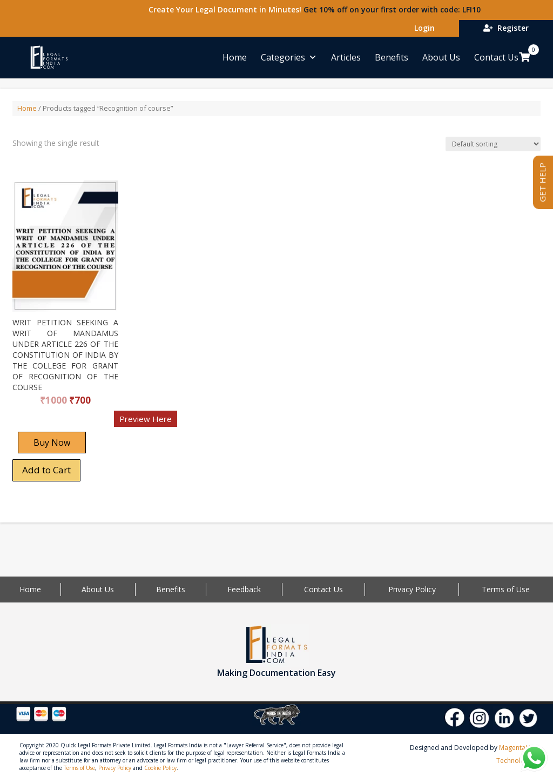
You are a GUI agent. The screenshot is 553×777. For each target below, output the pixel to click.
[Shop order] (493, 144)
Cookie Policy (160, 768)
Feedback (244, 589)
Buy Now (51, 442)
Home (234, 57)
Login (422, 28)
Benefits (391, 57)
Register (506, 28)
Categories (289, 57)
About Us (441, 57)
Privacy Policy (412, 589)
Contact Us (496, 57)
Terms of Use (506, 589)
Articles (346, 57)
